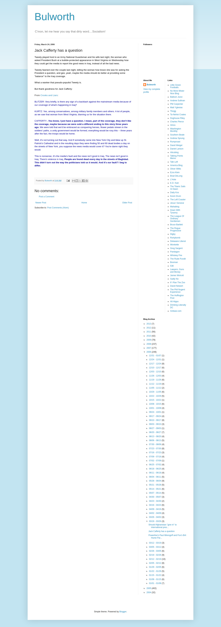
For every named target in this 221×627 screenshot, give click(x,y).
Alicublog (174, 152)
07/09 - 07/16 (155, 456)
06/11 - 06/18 (155, 473)
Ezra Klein (175, 172)
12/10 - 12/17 (155, 367)
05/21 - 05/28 (155, 485)
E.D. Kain (174, 183)
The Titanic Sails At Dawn (177, 187)
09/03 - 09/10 (155, 424)
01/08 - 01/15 (155, 579)
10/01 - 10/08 (155, 408)
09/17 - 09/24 (155, 416)
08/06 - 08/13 (155, 440)
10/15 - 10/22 (155, 400)
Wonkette (174, 244)
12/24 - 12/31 (155, 359)
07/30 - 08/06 (155, 444)
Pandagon (175, 252)
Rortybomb (175, 238)
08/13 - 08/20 (155, 436)
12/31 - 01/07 (155, 355)
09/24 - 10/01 (155, 412)
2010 (149, 336)
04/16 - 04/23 (155, 505)
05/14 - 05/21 (155, 489)
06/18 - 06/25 (155, 469)
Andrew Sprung (177, 138)
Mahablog (174, 206)
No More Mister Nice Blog (177, 92)
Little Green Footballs (175, 86)
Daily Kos (174, 192)
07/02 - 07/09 (155, 460)
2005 (149, 588)
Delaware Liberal (178, 241)
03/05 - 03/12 (155, 547)
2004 (149, 592)
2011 (149, 332)
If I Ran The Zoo (177, 282)
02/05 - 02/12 (155, 563)
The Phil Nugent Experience (177, 290)
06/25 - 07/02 (155, 464)
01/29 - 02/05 (155, 567)
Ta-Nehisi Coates (178, 114)
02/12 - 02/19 (155, 559)
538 (172, 266)
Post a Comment (46, 196)
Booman (174, 262)
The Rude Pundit (178, 259)
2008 (149, 344)
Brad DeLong (176, 176)
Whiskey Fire (176, 255)
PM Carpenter (176, 104)
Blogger (122, 611)
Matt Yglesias (176, 107)
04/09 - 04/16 (155, 509)
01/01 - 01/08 (155, 583)
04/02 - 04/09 (155, 513)
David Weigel (176, 145)
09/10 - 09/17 (155, 420)
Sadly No (174, 279)
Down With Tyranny (175, 211)
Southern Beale (177, 135)
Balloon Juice (176, 97)
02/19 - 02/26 (155, 555)
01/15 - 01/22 (155, 575)
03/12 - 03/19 (155, 543)
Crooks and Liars (49, 95)
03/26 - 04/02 (155, 517)
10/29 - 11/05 (155, 392)
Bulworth (55, 16)
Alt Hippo (174, 301)
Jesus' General (177, 203)
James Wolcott (177, 275)
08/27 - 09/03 (155, 428)
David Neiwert (176, 286)
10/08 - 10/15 (155, 404)
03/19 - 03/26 (155, 521)
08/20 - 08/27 (155, 432)
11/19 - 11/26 (155, 380)
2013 (149, 324)
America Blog (176, 165)
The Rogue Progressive (175, 229)
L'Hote (173, 179)
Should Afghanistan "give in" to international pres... (162, 526)
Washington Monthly (175, 130)
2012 (149, 328)
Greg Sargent (176, 248)
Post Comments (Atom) (58, 207)
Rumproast (175, 141)
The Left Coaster (178, 199)
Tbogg (173, 111)
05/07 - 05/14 (155, 493)
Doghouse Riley (177, 118)
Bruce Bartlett (176, 224)
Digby (173, 234)
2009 (149, 340)
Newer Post (40, 202)
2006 (149, 352)
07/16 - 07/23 (155, 452)
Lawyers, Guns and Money (177, 270)
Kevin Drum (175, 196)
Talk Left (174, 162)
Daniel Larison (177, 149)
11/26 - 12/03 (155, 376)
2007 (149, 348)
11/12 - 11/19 (155, 384)
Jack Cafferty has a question (161, 531)
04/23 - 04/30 (155, 501)
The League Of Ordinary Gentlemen (177, 218)
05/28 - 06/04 (155, 481)
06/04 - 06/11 (155, 477)
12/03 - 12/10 (155, 371)
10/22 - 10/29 (155, 396)
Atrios (173, 125)
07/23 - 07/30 (155, 448)
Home (84, 202)
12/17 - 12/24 (155, 363)
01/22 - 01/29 (155, 571)
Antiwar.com (175, 311)
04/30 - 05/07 (155, 497)
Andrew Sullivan (177, 100)
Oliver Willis (175, 169)
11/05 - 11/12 (155, 388)
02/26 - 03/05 (155, 551)
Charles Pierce (177, 121)
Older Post (127, 202)
